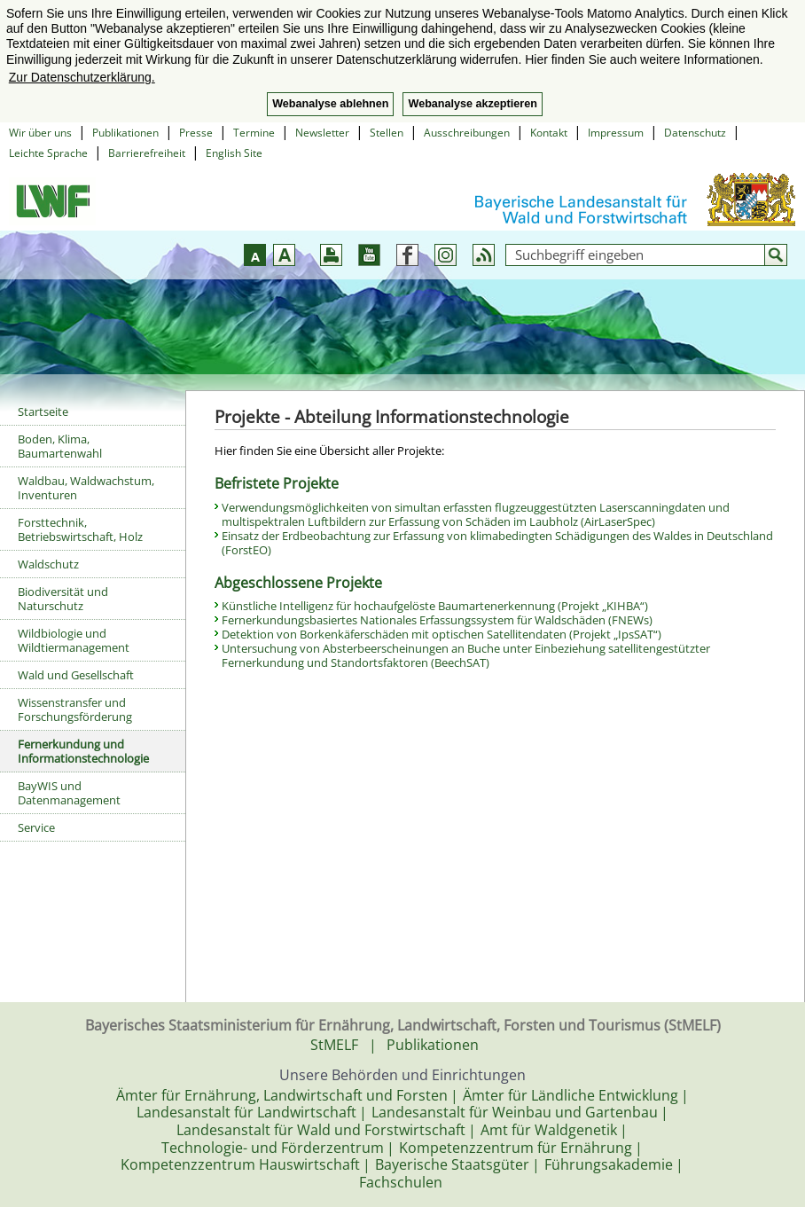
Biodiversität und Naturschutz (63, 599)
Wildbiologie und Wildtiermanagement (73, 640)
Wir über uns (40, 132)
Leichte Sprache (48, 153)
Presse (196, 132)
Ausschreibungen (467, 132)
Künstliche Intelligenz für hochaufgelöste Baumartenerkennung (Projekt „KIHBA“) (435, 606)
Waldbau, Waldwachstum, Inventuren (86, 488)
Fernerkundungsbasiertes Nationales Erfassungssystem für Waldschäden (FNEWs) (437, 620)
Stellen (386, 132)
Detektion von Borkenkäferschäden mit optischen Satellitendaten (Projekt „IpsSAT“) (441, 634)
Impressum (616, 132)
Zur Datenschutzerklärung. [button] (82, 77)
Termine (254, 132)
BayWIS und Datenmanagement (69, 793)
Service (36, 827)
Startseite (43, 411)
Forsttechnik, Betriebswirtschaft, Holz (80, 529)
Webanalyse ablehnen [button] (330, 104)
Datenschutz (695, 132)
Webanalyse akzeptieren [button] (472, 104)
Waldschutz (48, 564)
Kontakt (548, 132)
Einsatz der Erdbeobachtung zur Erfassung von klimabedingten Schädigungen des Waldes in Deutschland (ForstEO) (497, 543)
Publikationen (125, 132)
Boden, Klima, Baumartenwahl (60, 446)
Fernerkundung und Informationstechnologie (83, 751)
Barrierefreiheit (146, 153)
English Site (234, 153)
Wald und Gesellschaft (76, 675)
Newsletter (322, 132)
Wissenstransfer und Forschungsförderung (75, 709)
